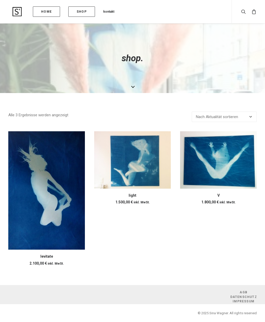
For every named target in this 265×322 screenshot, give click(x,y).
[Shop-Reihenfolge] (224, 117)
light (132, 195)
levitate (46, 256)
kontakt (100, 11)
